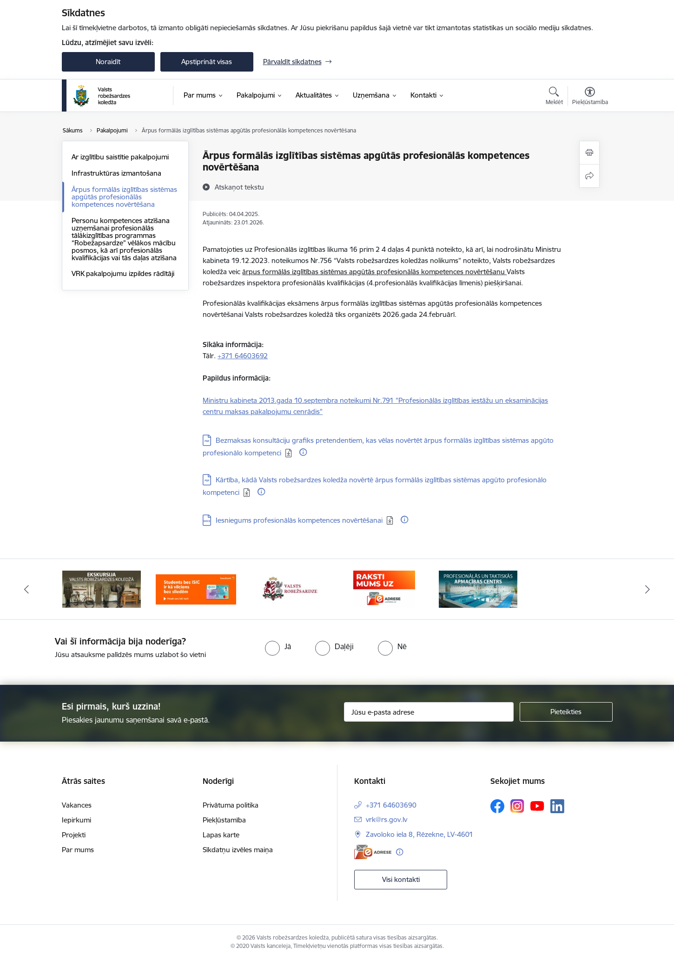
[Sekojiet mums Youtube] (537, 805)
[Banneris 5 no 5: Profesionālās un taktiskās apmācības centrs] (478, 588)
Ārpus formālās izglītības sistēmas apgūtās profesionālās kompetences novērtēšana (124, 197)
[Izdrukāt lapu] (589, 152)
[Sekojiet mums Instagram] (517, 806)
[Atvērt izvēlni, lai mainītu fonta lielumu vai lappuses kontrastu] (590, 97)
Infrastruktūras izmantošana (116, 173)
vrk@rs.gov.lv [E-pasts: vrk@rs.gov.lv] (386, 819)
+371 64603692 (243, 355)
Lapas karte (221, 834)
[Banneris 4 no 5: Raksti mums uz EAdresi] (384, 588)
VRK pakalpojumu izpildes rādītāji (123, 273)
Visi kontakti (401, 879)
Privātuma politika (230, 805)
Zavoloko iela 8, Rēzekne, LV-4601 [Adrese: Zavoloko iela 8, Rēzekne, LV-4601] (419, 834)
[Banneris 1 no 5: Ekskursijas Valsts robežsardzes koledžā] (101, 588)
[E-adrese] (372, 852)
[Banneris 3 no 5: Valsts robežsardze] (290, 588)
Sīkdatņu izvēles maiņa (238, 849)
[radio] (278, 646)
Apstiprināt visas (206, 61)
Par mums (78, 849)
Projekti (74, 834)
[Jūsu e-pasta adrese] (429, 712)
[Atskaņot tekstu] (239, 186)
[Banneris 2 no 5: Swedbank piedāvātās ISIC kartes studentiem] (196, 588)
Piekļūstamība (224, 819)
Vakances (77, 805)
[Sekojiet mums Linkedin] (557, 806)
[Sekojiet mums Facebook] (497, 806)
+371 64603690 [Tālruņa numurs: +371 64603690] (391, 805)
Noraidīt (108, 61)
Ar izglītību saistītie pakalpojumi (120, 156)
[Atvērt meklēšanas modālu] (554, 97)
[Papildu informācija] (303, 452)
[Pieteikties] (566, 712)
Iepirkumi (76, 819)
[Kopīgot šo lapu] (589, 175)
